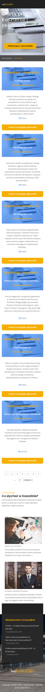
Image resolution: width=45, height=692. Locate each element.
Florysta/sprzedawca (22, 406)
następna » (28, 480)
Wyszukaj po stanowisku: (14, 34)
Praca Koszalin (7, 58)
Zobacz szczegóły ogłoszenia (22, 127)
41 (20, 480)
